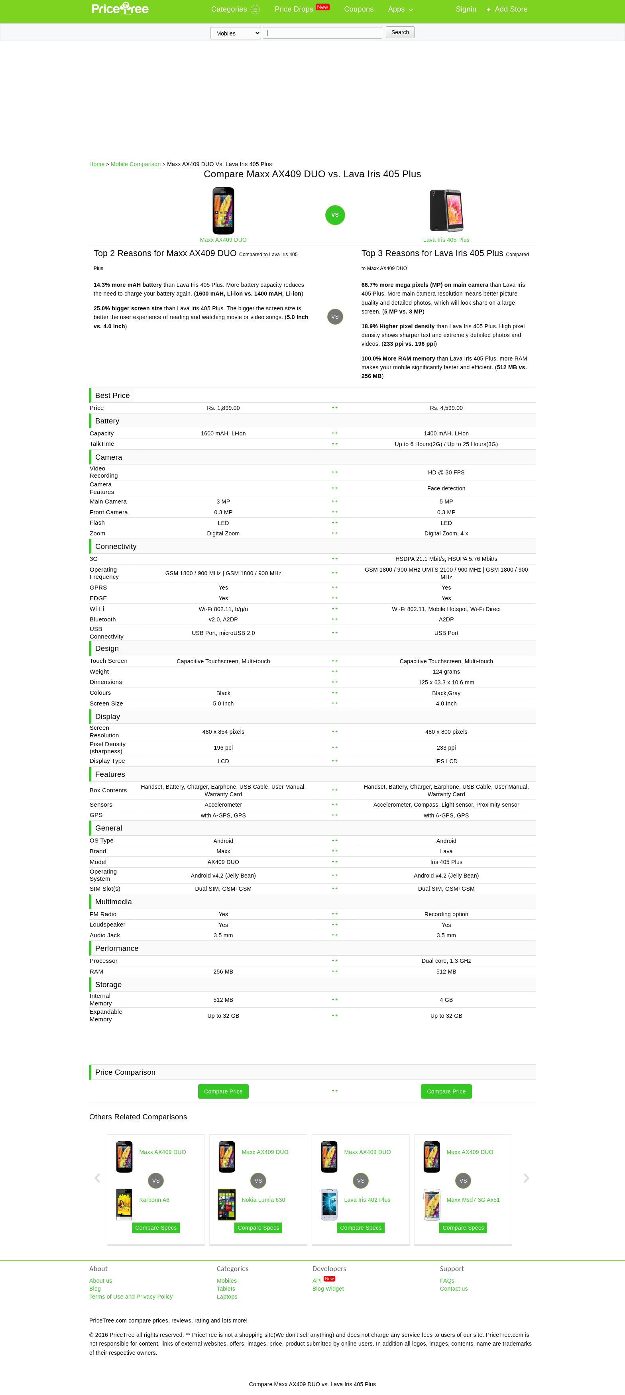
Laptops (227, 1296)
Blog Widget (328, 1288)
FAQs (447, 1280)
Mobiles (227, 1280)
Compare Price (223, 1091)
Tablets (226, 1288)
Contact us (454, 1288)
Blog (95, 1288)
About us (100, 1280)
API (323, 1280)
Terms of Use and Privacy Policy (131, 1296)
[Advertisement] (312, 101)
